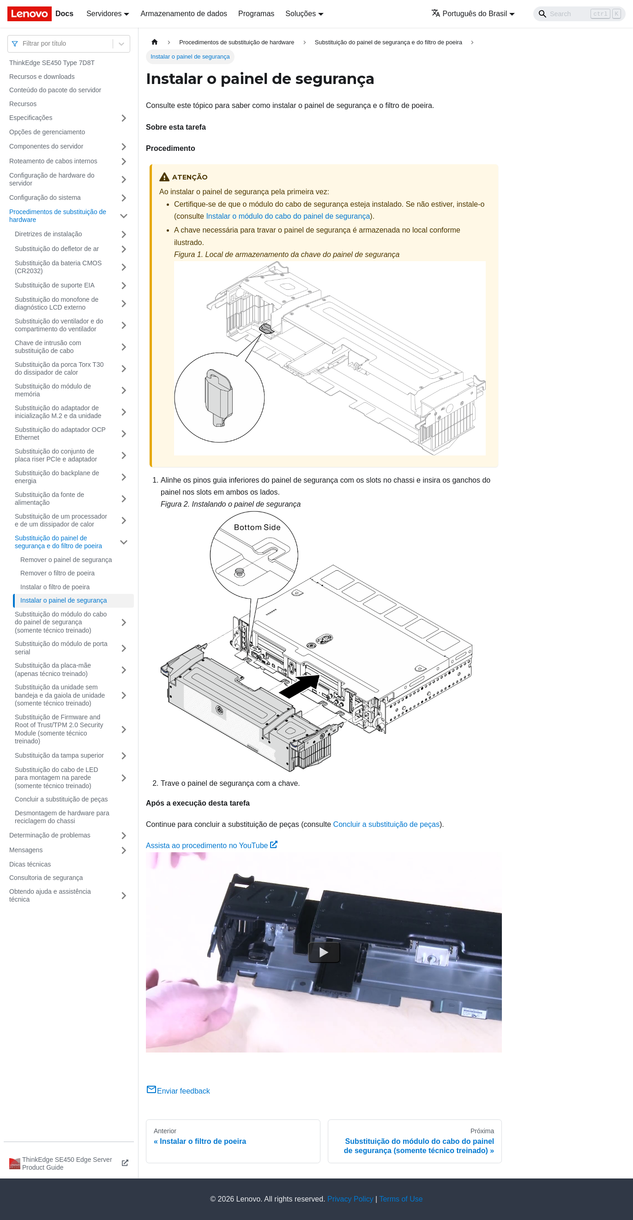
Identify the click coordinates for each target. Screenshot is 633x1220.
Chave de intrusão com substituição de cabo (48, 347)
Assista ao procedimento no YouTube (211, 845)
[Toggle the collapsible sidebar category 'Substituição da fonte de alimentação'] (124, 499)
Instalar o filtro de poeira (55, 587)
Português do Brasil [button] (469, 14)
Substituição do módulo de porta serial (61, 648)
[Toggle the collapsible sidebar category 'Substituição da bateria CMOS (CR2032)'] (124, 267)
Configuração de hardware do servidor (51, 179)
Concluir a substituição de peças (61, 799)
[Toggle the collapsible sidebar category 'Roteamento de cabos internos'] (124, 161)
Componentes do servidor (46, 146)
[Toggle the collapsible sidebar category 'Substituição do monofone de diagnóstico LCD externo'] (124, 304)
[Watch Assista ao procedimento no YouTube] (324, 952)
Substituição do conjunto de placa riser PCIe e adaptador (56, 455)
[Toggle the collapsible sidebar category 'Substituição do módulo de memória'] (124, 390)
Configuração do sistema (45, 197)
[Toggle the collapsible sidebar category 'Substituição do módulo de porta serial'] (124, 648)
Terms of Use (400, 1199)
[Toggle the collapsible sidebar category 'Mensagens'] (124, 850)
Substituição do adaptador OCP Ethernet (60, 434)
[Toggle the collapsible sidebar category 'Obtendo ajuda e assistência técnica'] (124, 896)
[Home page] (154, 42)
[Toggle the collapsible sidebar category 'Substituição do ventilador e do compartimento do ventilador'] (124, 325)
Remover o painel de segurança (66, 559)
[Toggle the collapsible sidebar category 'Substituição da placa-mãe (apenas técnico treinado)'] (124, 670)
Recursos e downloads (42, 76)
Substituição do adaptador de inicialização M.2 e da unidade (58, 412)
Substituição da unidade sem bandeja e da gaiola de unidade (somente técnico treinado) (60, 695)
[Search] (579, 13)
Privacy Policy (350, 1199)
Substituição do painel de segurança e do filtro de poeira (58, 542)
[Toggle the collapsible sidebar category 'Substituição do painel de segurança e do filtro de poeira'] (124, 542)
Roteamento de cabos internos (53, 161)
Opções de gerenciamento (47, 132)
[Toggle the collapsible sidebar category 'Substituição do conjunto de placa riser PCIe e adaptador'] (124, 455)
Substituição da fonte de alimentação (49, 499)
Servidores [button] (103, 14)
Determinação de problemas (49, 835)
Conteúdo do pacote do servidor (55, 90)
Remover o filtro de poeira (57, 573)
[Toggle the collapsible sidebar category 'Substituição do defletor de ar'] (124, 249)
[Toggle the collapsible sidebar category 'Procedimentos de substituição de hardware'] (124, 216)
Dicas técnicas (30, 864)
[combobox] (23, 43)
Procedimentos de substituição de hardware (57, 216)
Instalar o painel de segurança (63, 600)
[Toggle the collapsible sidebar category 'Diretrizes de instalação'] (124, 234)
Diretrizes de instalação (48, 234)
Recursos (22, 104)
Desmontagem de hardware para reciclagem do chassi (62, 817)
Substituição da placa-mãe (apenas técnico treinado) (53, 669)
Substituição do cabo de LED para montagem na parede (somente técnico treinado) (56, 777)
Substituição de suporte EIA (55, 285)
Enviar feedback (178, 1091)
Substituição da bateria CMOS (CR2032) (58, 267)
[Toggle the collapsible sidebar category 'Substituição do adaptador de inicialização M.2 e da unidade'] (124, 412)
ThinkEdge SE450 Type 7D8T (52, 62)
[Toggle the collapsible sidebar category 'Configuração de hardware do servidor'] (124, 180)
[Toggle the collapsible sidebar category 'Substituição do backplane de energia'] (124, 477)
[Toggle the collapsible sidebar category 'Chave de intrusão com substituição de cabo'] (124, 347)
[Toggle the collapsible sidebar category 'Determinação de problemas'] (124, 835)
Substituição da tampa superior (59, 755)
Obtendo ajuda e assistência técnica (50, 895)
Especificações (30, 117)
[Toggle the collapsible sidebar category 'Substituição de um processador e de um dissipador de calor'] (124, 521)
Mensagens (25, 850)
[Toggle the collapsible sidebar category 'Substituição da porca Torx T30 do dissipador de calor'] (124, 369)
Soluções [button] (300, 14)
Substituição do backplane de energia (57, 477)
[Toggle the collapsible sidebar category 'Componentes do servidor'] (124, 146)
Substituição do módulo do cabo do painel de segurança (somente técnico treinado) (61, 622)
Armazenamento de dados (183, 14)
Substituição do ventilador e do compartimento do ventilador (59, 325)
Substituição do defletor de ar (57, 248)
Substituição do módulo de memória (53, 390)
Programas (256, 14)
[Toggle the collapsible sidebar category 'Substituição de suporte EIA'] (124, 285)
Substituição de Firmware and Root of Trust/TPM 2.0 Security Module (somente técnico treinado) (59, 729)
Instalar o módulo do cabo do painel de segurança (288, 216)
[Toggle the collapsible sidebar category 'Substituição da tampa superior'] (124, 755)
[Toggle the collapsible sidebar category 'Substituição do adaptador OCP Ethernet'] (124, 434)
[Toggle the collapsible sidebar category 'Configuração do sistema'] (124, 198)
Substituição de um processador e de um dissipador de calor (61, 520)
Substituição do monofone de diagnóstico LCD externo (56, 303)
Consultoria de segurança (46, 877)
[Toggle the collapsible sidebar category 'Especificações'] (124, 118)
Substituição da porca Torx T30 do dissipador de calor (59, 369)
